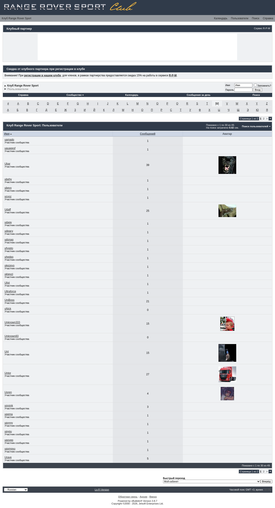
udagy (8, 222)
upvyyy (8, 422)
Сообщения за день (198, 95)
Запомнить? (262, 85)
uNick (7, 308)
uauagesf (9, 148)
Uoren (8, 392)
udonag (8, 239)
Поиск (255, 18)
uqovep (8, 440)
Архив (143, 496)
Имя (227, 85)
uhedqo (8, 256)
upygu (8, 431)
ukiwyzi (8, 274)
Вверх (153, 496)
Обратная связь (127, 496)
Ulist (7, 282)
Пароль (229, 90)
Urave (8, 457)
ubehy (8, 179)
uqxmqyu (9, 448)
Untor (7, 373)
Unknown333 (12, 322)
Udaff (7, 209)
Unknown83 (11, 336)
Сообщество (75, 95)
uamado (9, 139)
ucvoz (7, 196)
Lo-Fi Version (102, 489)
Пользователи (239, 18)
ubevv (8, 187)
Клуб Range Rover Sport (16, 18)
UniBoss (9, 300)
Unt (6, 351)
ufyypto (8, 248)
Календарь (221, 18)
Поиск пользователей (255, 126)
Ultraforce (10, 291)
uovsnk (8, 405)
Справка (268, 18)
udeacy (8, 231)
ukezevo (9, 265)
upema (8, 414)
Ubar (7, 163)
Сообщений (148, 133)
